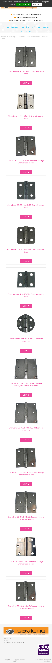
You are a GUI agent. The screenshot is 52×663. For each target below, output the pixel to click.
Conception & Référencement (47, 660)
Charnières (21, 37)
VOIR (26, 83)
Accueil (4, 37)
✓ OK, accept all (23, 4)
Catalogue (12, 37)
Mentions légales (39, 659)
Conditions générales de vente (14, 642)
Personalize (37, 4)
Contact (6, 640)
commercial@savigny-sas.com (27, 17)
